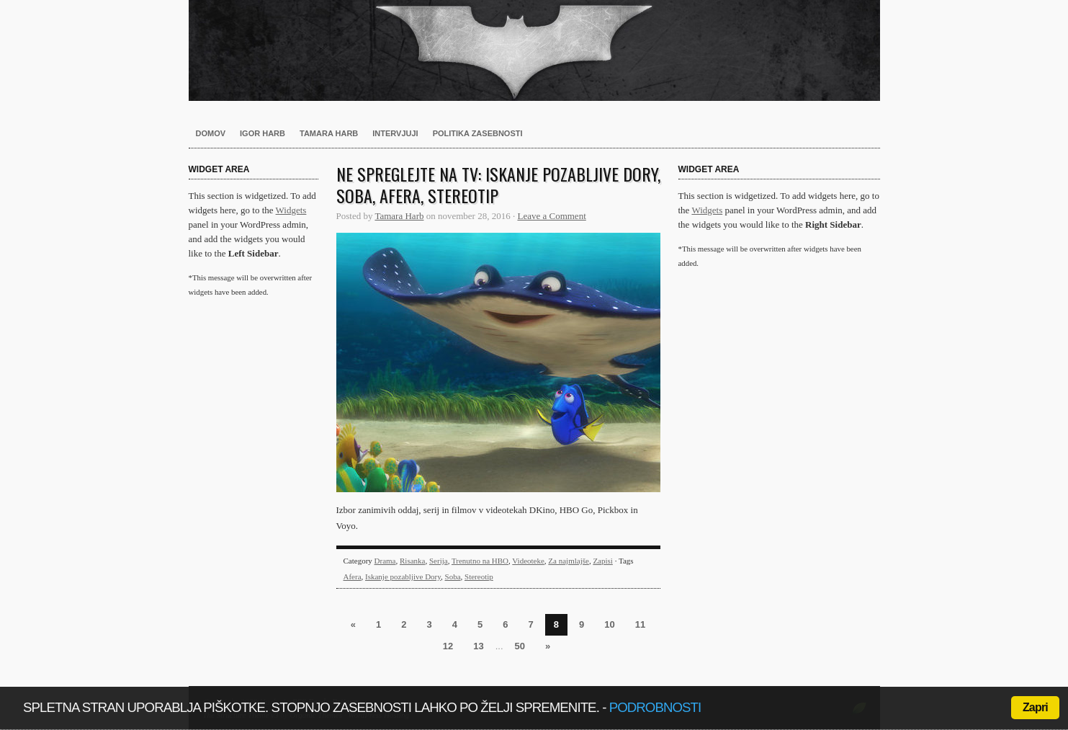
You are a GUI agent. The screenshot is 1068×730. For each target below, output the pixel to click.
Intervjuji (395, 133)
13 (478, 646)
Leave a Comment (551, 215)
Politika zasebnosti (478, 133)
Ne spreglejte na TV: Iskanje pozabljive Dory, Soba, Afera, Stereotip (498, 184)
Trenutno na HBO (480, 560)
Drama (385, 560)
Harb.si (534, 50)
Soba (453, 576)
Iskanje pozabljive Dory (403, 576)
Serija (438, 560)
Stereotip (479, 576)
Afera (353, 576)
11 (640, 624)
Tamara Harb (329, 133)
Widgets (291, 210)
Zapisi (603, 560)
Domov (211, 133)
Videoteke (528, 560)
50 (520, 646)
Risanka (412, 560)
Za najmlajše (568, 560)
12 (448, 646)
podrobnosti (655, 707)
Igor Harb (262, 133)
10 (609, 624)
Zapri (1035, 707)
